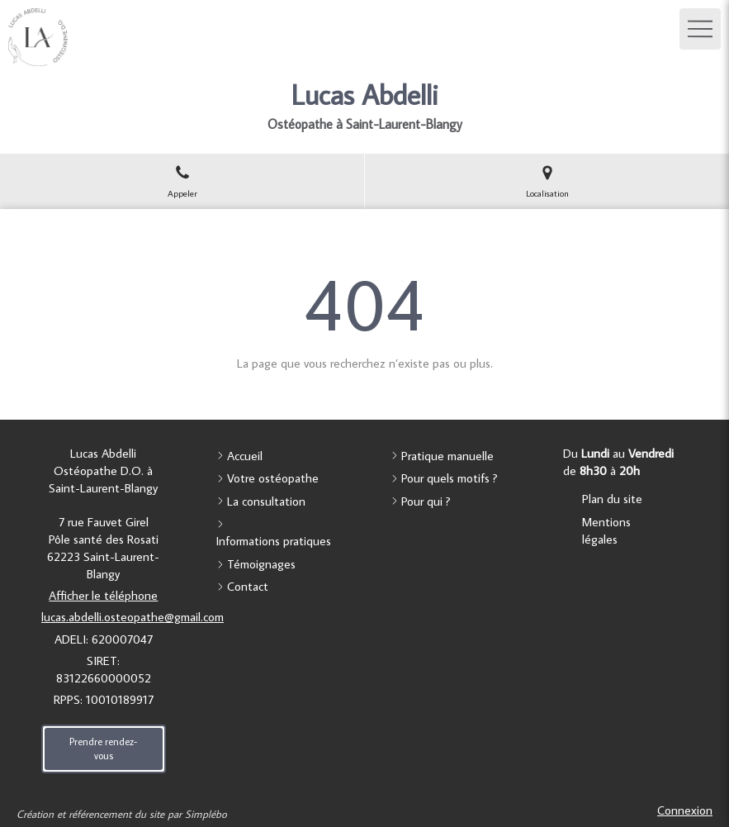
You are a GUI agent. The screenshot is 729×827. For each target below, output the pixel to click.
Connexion (684, 810)
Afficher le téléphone (103, 595)
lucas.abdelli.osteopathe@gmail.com (132, 617)
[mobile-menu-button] (700, 29)
